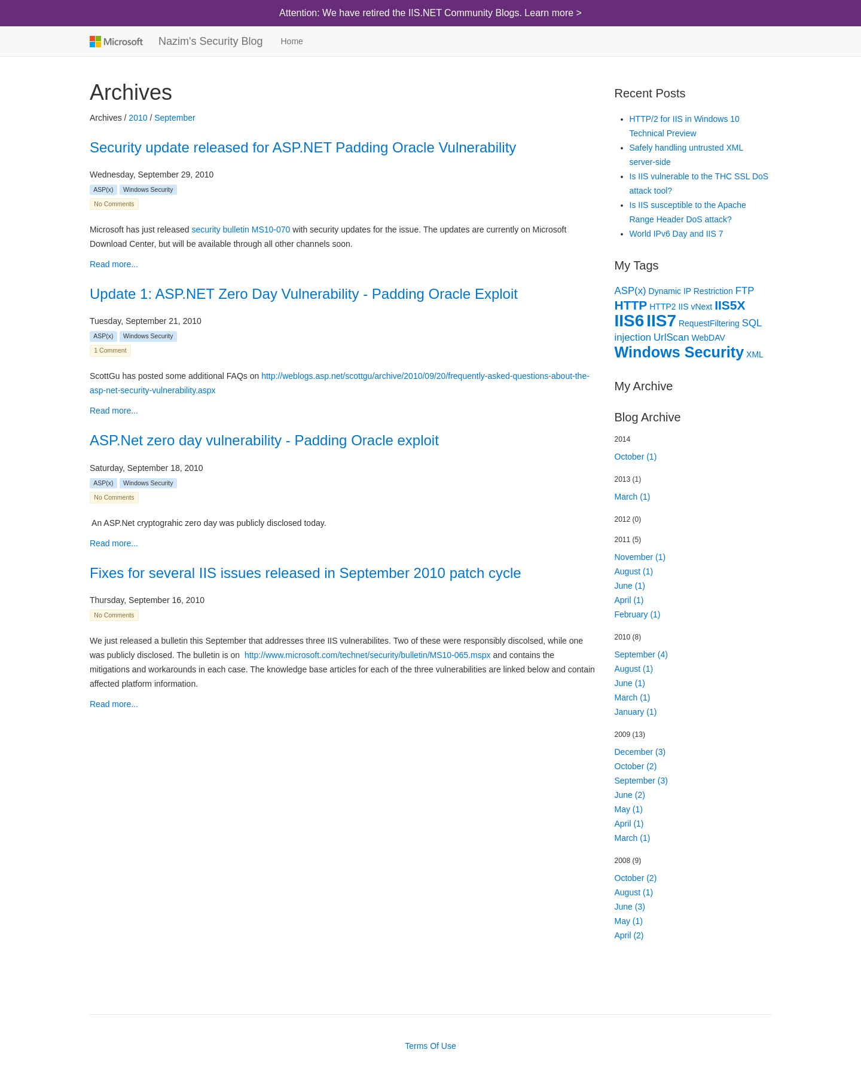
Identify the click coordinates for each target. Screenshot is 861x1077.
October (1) (636, 456)
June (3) (630, 906)
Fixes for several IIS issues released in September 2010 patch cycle (305, 573)
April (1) (629, 600)
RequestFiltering (709, 323)
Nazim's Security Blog (210, 41)
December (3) (640, 752)
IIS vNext (695, 306)
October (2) (636, 766)
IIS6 (630, 320)
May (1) (629, 809)
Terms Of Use (430, 1046)
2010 (138, 118)
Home (292, 41)
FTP (745, 290)
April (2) (629, 935)
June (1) (630, 585)
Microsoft (115, 41)
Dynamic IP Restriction (691, 291)
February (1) (638, 614)
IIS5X (730, 305)
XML (755, 354)
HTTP (631, 305)
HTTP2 (662, 306)
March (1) (633, 496)
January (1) (636, 712)
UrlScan (671, 337)
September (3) (641, 780)
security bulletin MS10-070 (240, 229)
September (174, 118)
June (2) (630, 795)
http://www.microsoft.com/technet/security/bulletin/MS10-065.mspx (368, 655)
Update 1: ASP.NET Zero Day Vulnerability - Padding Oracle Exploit (304, 294)
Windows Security (148, 189)
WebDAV (708, 337)
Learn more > (553, 13)
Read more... (114, 264)
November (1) (640, 557)
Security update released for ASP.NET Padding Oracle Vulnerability (303, 147)
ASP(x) (103, 189)
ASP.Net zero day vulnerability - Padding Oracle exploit (264, 440)
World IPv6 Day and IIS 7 (676, 233)
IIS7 (661, 320)
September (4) (641, 654)
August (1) (634, 571)
